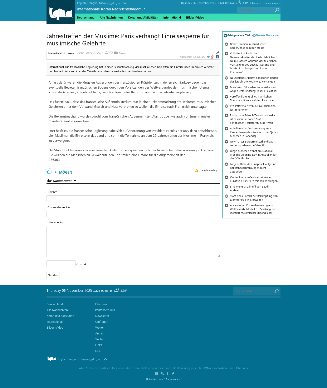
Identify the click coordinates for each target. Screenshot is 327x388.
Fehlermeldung (210, 170)
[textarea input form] (133, 241)
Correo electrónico (59, 207)
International (55, 53)
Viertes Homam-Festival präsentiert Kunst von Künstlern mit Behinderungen (254, 179)
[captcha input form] (61, 263)
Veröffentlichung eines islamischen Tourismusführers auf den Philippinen (252, 98)
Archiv (99, 333)
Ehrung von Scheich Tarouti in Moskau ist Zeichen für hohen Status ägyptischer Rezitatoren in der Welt (253, 118)
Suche (99, 339)
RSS (98, 351)
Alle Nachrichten (111, 17)
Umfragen (101, 321)
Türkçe (103, 3)
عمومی (70, 53)
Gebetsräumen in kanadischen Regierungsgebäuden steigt (248, 45)
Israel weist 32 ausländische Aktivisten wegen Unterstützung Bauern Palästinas (254, 89)
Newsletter (102, 316)
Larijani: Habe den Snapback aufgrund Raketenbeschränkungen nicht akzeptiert (253, 167)
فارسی (118, 3)
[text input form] (133, 198)
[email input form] (133, 214)
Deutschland (85, 17)
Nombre (52, 192)
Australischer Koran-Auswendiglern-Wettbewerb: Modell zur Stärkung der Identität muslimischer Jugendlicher (253, 208)
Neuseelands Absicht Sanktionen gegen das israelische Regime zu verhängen (254, 79)
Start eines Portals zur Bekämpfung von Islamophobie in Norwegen (254, 197)
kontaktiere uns (272, 3)
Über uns (255, 3)
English (81, 3)
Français (92, 3)
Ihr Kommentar (59, 181)
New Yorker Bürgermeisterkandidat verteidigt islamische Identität (251, 143)
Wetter (99, 327)
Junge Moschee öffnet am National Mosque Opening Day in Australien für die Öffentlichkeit (253, 154)
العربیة (111, 3)
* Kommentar (55, 222)
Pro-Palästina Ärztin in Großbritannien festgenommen (252, 107)
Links (98, 345)
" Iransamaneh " (173, 379)
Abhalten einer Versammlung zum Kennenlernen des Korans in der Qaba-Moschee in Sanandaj (254, 132)
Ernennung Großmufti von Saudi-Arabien (250, 188)
